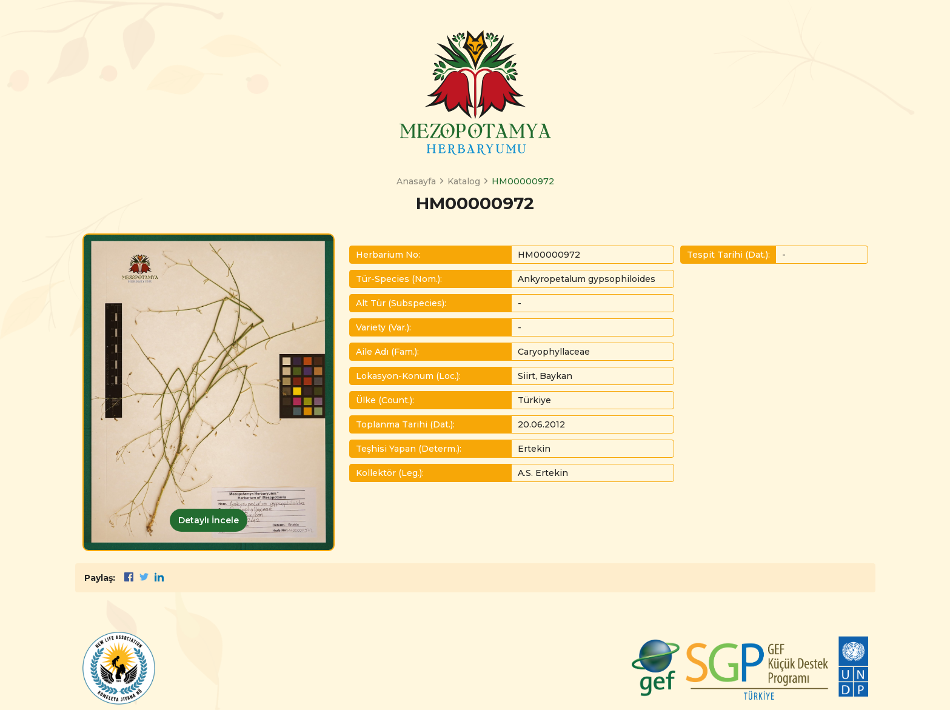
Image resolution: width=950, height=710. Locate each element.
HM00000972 (523, 181)
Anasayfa (416, 181)
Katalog (463, 181)
